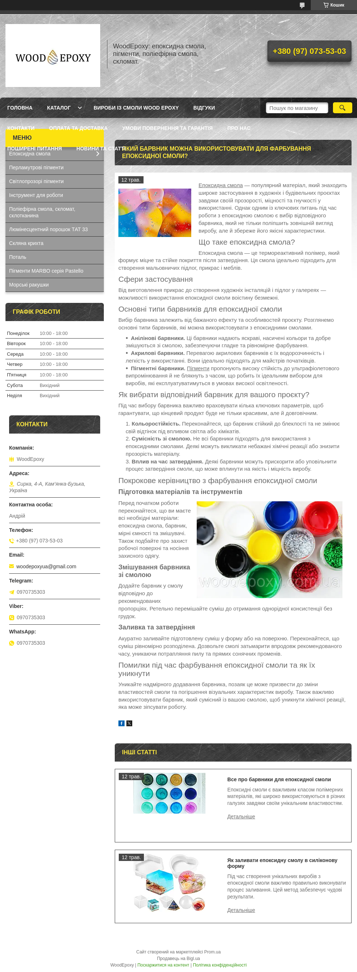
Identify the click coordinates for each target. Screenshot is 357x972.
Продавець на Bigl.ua (178, 958)
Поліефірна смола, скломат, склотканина (42, 212)
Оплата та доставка (78, 128)
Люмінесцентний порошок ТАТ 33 (48, 229)
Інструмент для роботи (36, 195)
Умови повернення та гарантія (167, 128)
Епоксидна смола (221, 185)
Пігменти (198, 368)
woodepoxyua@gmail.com (46, 566)
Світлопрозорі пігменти (36, 181)
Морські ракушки (29, 285)
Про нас (239, 128)
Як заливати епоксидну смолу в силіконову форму (282, 863)
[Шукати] (342, 107)
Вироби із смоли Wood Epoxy (136, 108)
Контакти (21, 128)
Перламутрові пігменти (36, 167)
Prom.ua (212, 952)
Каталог (59, 108)
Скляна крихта (26, 243)
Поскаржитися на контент (163, 965)
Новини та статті (101, 148)
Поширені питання (34, 148)
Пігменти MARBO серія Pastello (46, 271)
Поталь (17, 257)
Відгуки (204, 108)
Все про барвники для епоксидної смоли (279, 779)
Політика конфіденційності (220, 965)
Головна (19, 108)
